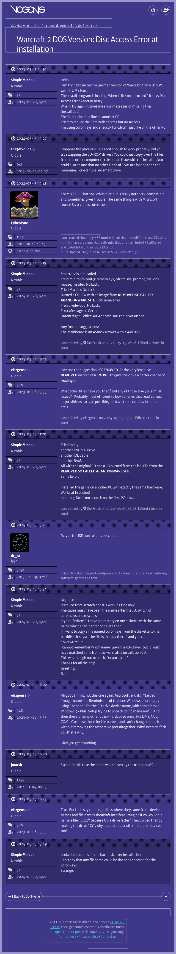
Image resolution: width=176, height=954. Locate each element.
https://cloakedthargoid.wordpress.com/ (90, 573)
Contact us (108, 937)
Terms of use (67, 937)
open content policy (69, 932)
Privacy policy (88, 937)
